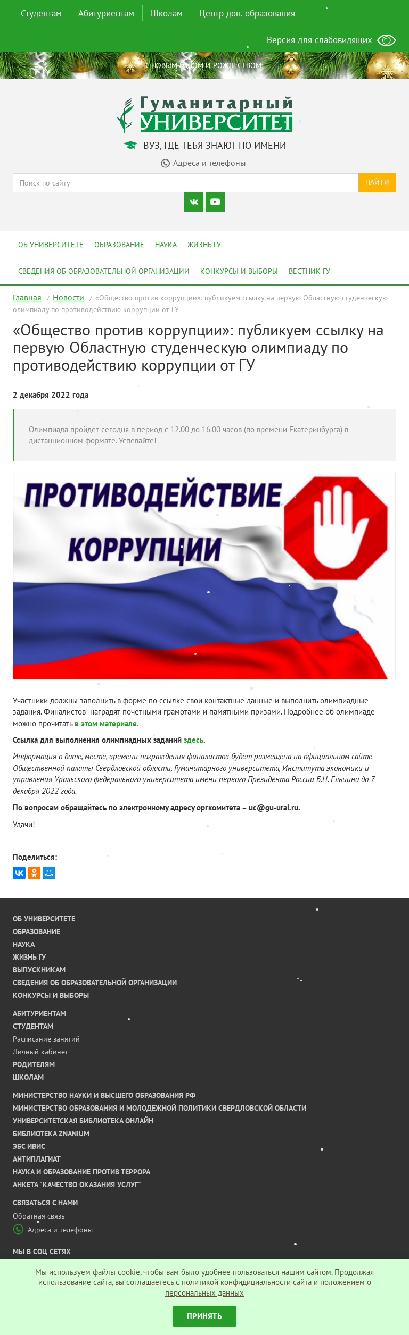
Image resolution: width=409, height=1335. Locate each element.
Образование (119, 244)
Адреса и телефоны (53, 1230)
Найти (377, 182)
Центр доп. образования (247, 13)
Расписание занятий (46, 1039)
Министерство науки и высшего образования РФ (104, 1095)
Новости (68, 297)
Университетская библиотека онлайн (83, 1121)
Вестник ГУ (309, 271)
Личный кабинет (40, 1051)
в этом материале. (107, 723)
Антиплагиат (37, 1159)
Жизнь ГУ (204, 244)
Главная (27, 297)
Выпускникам (39, 970)
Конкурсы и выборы (239, 271)
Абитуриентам (106, 13)
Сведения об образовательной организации (104, 271)
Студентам (41, 13)
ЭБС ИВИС (29, 1146)
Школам (167, 13)
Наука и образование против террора (81, 1172)
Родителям (34, 1064)
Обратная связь (39, 1216)
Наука (166, 244)
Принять (204, 1316)
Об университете (51, 244)
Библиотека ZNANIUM (51, 1133)
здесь (193, 740)
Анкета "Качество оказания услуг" (77, 1184)
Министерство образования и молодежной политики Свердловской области (159, 1108)
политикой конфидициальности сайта (247, 1282)
